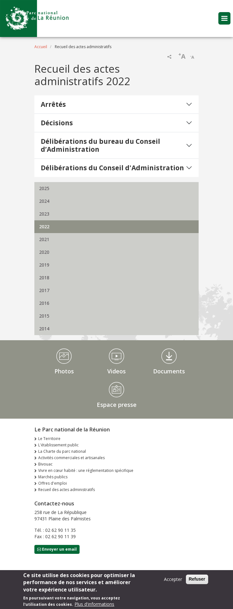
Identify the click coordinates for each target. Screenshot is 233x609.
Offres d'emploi (52, 483)
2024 (44, 201)
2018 (44, 278)
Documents (169, 371)
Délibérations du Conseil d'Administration (112, 167)
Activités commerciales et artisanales (71, 457)
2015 (44, 316)
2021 (44, 239)
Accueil (40, 46)
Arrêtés (53, 104)
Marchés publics (52, 477)
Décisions (57, 122)
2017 (44, 290)
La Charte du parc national (62, 451)
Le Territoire (49, 438)
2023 (44, 214)
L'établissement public (58, 445)
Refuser (197, 581)
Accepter (173, 582)
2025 (44, 188)
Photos (64, 371)
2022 (44, 227)
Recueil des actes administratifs (66, 489)
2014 (44, 329)
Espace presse (117, 404)
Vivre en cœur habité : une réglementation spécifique (85, 470)
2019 (44, 265)
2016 (44, 303)
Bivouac (45, 464)
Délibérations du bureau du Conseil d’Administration (100, 145)
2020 (44, 252)
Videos (116, 371)
